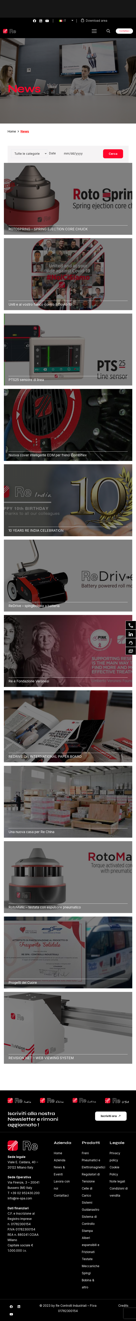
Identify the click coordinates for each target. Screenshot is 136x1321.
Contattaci (61, 1195)
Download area (96, 20)
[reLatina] (84, 1100)
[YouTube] (47, 20)
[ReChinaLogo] (52, 1100)
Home (12, 131)
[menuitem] (66, 21)
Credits (123, 1305)
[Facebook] (34, 20)
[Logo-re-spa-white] (9, 31)
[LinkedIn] (40, 20)
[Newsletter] (131, 651)
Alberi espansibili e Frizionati (90, 1245)
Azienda (59, 1160)
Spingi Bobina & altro (88, 1280)
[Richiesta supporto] (131, 642)
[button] (94, 31)
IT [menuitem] (65, 20)
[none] (64, 21)
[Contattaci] (131, 625)
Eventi (58, 1174)
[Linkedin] (131, 634)
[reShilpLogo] (19, 1100)
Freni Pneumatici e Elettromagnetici (93, 1160)
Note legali (117, 1181)
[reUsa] (117, 1100)
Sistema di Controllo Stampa (89, 1224)
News (25, 131)
